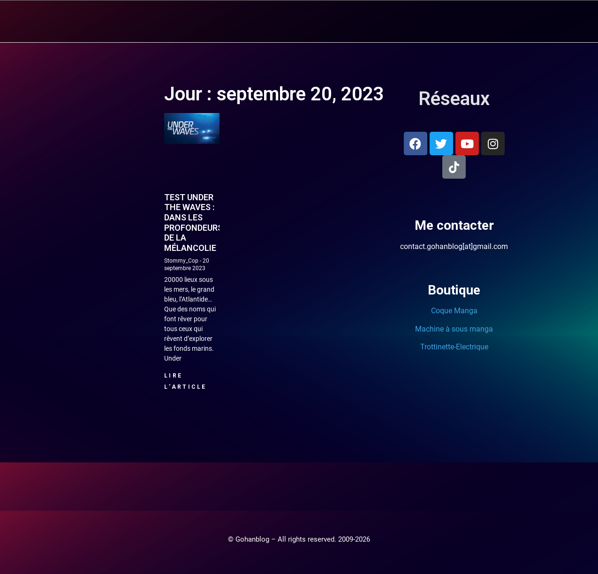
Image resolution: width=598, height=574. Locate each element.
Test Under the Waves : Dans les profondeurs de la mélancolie (193, 222)
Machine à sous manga (454, 328)
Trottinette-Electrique (454, 346)
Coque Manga (454, 310)
